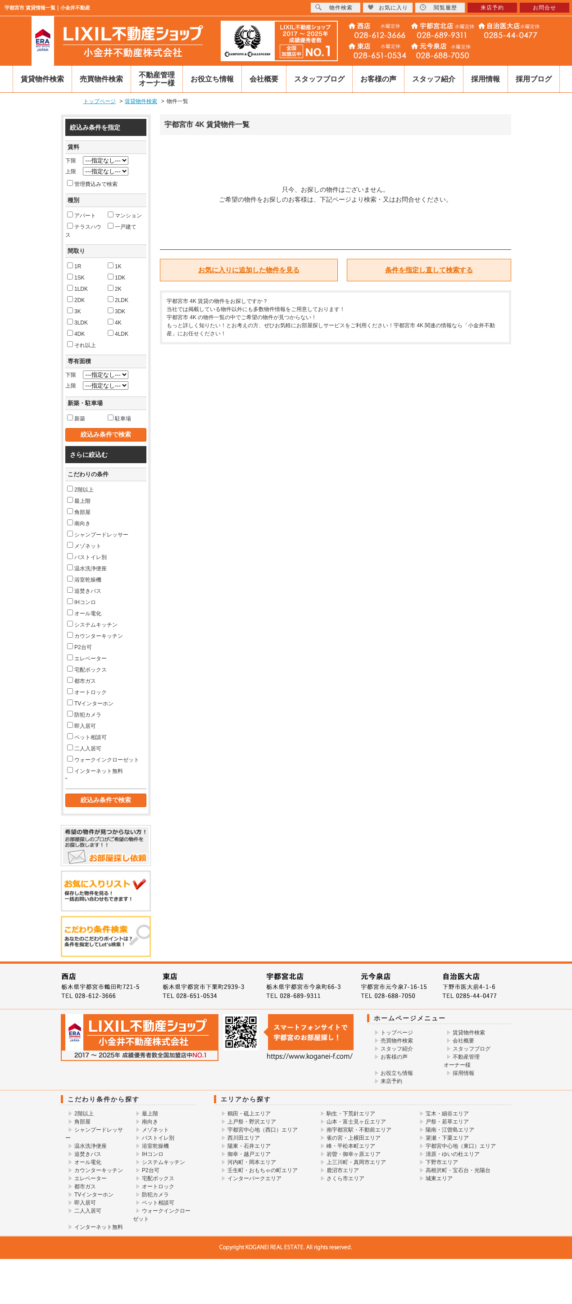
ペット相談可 (87, 736)
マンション (125, 215)
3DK (116, 311)
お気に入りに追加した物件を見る (249, 270)
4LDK (118, 333)
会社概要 (264, 79)
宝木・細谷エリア (447, 1113)
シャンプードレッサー (97, 534)
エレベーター (87, 658)
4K (115, 322)
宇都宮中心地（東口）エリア (461, 1146)
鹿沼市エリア (343, 1170)
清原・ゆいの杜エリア (453, 1154)
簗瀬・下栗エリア (447, 1138)
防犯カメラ (84, 714)
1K (115, 266)
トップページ (397, 1032)
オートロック (87, 691)
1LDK (77, 288)
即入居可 (81, 725)
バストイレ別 (87, 556)
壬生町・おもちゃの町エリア (262, 1170)
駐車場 (119, 418)
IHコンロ (81, 601)
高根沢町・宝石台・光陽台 (458, 1170)
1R (74, 266)
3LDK (77, 322)
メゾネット (84, 545)
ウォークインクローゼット (103, 759)
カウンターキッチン (95, 635)
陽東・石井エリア (249, 1146)
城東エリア (439, 1178)
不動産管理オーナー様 (157, 79)
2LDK (118, 299)
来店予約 (391, 1081)
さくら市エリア (345, 1178)
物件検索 (334, 7)
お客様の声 (378, 79)
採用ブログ (534, 79)
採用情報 (485, 79)
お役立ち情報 (212, 79)
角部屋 (79, 511)
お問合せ (544, 8)
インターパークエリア (254, 1178)
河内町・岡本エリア (251, 1162)
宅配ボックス (87, 669)
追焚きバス (84, 590)
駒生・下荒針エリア (351, 1113)
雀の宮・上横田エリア (354, 1138)
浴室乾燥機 (84, 579)
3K (74, 311)
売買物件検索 (101, 79)
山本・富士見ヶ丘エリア (356, 1122)
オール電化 (84, 613)
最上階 (79, 500)
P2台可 (79, 646)
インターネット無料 (95, 770)
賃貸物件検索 (42, 79)
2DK (76, 299)
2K (115, 288)
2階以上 (80, 489)
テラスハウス (83, 230)
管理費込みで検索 (92, 183)
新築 (76, 418)
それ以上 (81, 344)
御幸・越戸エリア (249, 1154)
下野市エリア (442, 1162)
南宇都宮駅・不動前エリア (359, 1130)
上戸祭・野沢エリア (251, 1122)
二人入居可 (84, 748)
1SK (76, 277)
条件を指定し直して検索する (429, 270)
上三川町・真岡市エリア (356, 1162)
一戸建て (122, 226)
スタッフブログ (319, 79)
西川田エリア (243, 1138)
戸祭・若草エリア (447, 1122)
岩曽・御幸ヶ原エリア (354, 1154)
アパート (81, 215)
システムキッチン (92, 624)
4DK (76, 333)
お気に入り (388, 7)
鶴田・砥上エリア (249, 1113)
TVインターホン (90, 703)
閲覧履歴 (438, 7)
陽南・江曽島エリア (450, 1130)
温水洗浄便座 (87, 568)
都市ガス (81, 680)
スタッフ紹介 (433, 79)
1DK (116, 277)
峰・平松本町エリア (351, 1146)
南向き (79, 523)
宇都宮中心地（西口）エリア (262, 1130)
